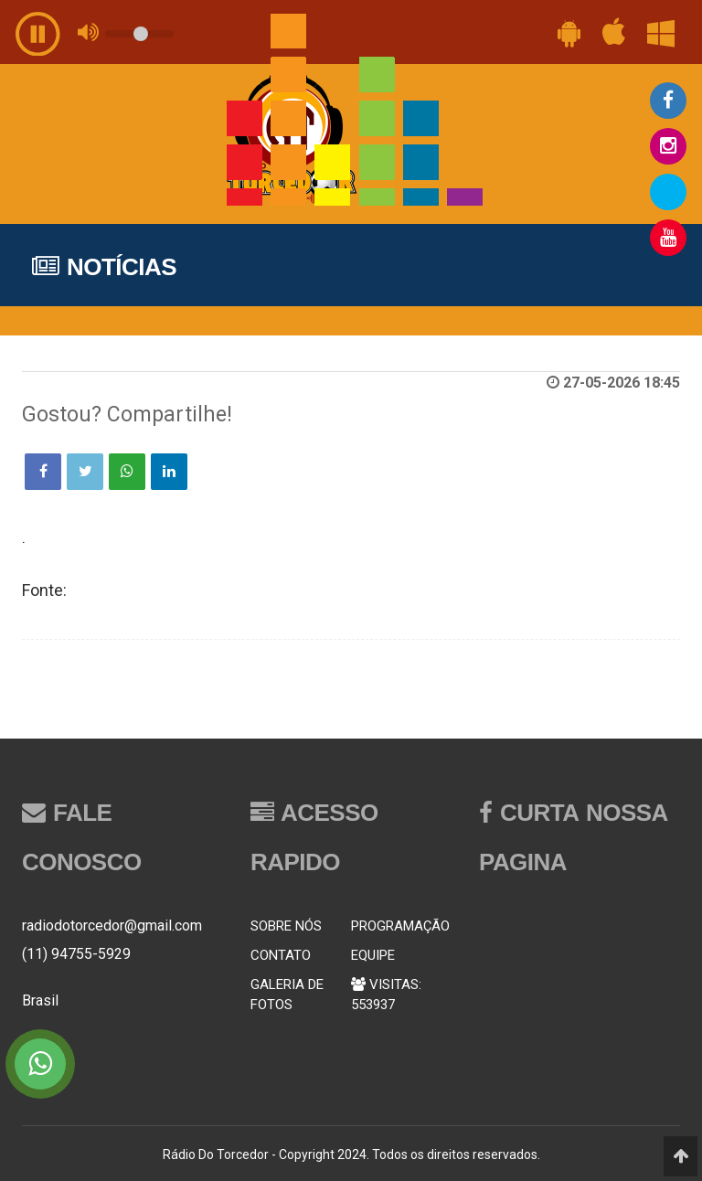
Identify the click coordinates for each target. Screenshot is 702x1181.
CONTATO (280, 955)
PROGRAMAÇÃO (400, 926)
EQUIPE (373, 955)
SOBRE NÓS (286, 926)
